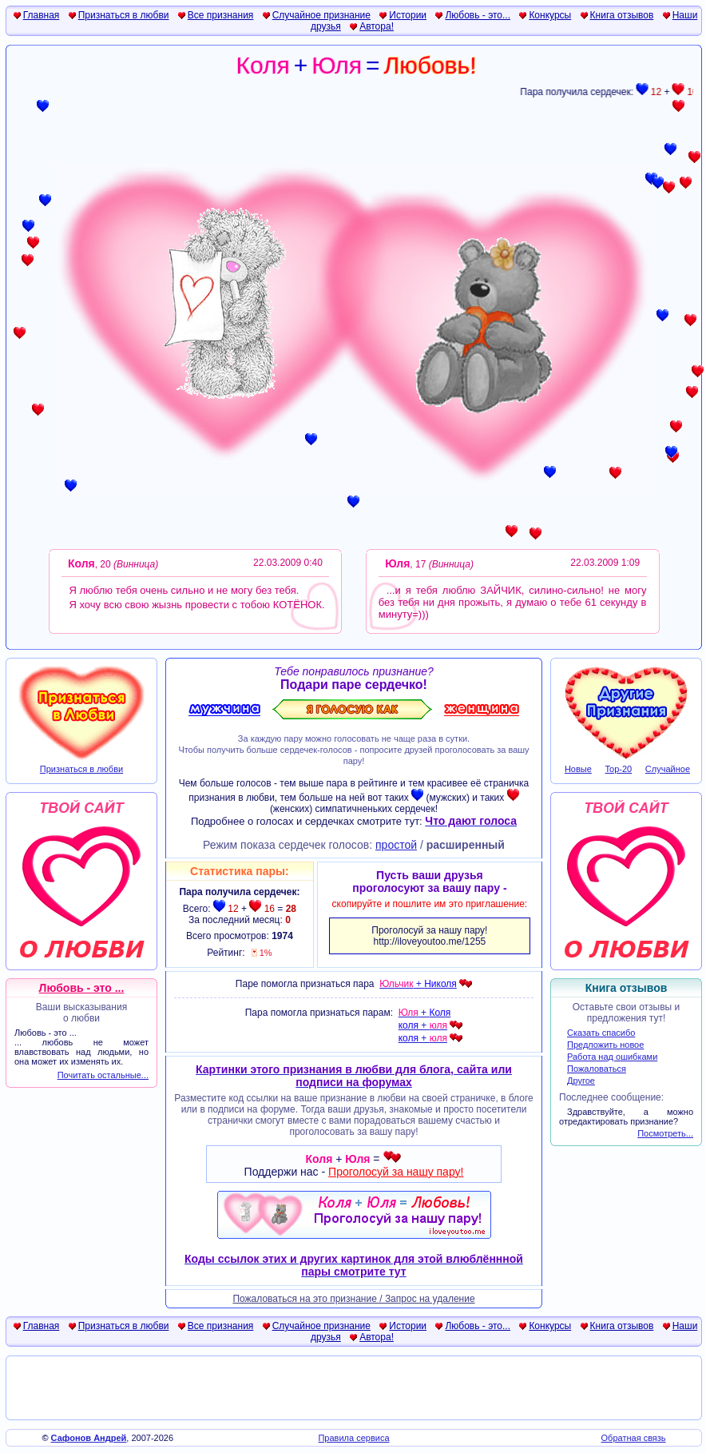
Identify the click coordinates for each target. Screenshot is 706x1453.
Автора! (376, 26)
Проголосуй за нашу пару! (395, 1171)
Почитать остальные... (103, 1075)
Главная (41, 15)
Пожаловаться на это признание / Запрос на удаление (353, 1298)
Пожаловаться (596, 1068)
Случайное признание (321, 15)
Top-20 (619, 769)
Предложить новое (605, 1044)
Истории (407, 15)
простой (396, 844)
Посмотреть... (665, 1133)
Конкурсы (550, 15)
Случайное (667, 769)
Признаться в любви (123, 15)
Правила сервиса (353, 1438)
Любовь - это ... (82, 987)
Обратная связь (633, 1438)
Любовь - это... (477, 15)
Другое (581, 1080)
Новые (578, 769)
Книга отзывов (622, 15)
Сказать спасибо (601, 1032)
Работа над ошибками (612, 1056)
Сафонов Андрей (89, 1438)
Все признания (221, 15)
